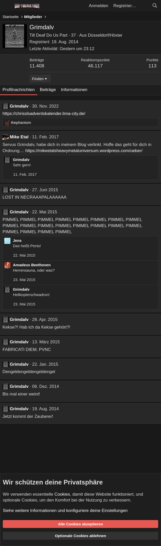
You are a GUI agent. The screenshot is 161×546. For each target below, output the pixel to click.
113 (153, 65)
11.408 (36, 65)
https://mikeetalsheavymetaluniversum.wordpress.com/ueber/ (83, 150)
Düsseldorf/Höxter (105, 35)
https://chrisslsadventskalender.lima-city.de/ (44, 113)
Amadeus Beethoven (32, 265)
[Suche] (154, 5)
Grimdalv (19, 106)
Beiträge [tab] (48, 89)
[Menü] (7, 5)
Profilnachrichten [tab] (19, 89)
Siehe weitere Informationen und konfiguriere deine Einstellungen (65, 510)
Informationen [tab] (74, 89)
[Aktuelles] (144, 5)
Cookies (62, 494)
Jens (17, 240)
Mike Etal (19, 137)
